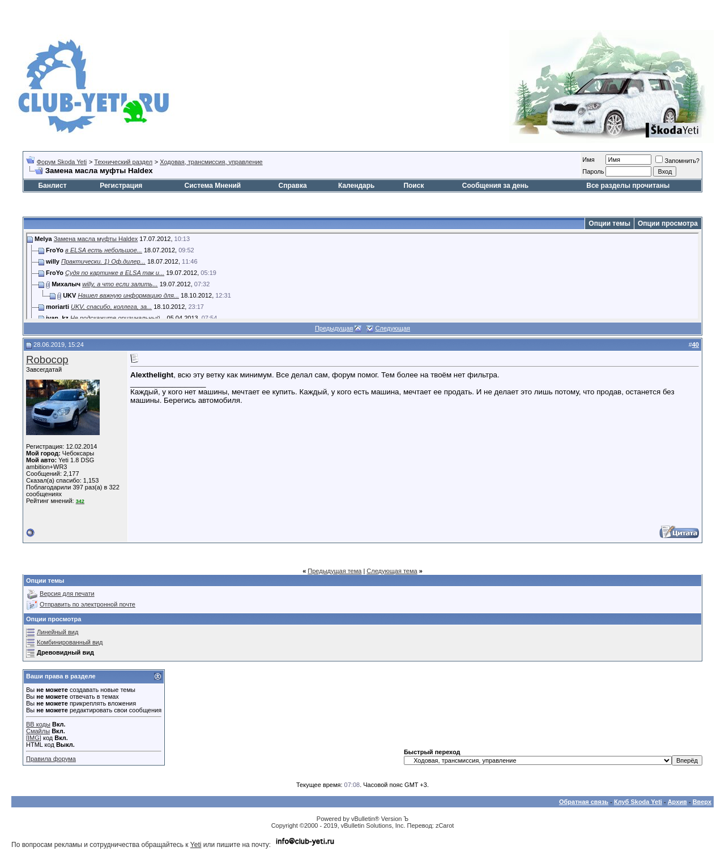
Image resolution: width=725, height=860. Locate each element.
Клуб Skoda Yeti (638, 801)
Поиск (413, 186)
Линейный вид (57, 632)
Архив (677, 801)
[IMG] (33, 737)
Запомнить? (677, 160)
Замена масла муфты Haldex (96, 238)
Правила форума (51, 758)
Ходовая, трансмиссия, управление (211, 161)
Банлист (52, 186)
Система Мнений (212, 186)
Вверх (702, 801)
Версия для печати (67, 593)
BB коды (38, 724)
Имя (588, 159)
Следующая (393, 328)
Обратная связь (583, 801)
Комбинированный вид (70, 642)
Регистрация (121, 186)
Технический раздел (123, 161)
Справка (293, 186)
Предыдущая (334, 328)
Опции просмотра (668, 223)
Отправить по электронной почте (87, 604)
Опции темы (609, 223)
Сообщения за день (495, 186)
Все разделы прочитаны (627, 186)
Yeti (196, 845)
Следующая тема (391, 570)
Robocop (47, 360)
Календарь (356, 186)
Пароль (593, 171)
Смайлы (38, 731)
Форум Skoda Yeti (62, 161)
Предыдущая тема (334, 570)
